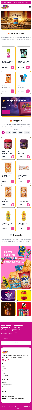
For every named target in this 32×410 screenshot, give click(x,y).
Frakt (3, 386)
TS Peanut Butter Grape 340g (22, 152)
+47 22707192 (10, 394)
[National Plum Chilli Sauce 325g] (8, 309)
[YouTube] (8, 360)
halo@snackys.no (10, 396)
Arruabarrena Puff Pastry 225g (7, 176)
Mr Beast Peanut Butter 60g (22, 86)
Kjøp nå (6, 112)
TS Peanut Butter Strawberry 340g (7, 152)
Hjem (3, 366)
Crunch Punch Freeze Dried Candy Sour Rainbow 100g (23, 63)
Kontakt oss (5, 375)
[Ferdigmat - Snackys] (24, 295)
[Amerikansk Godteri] (16, 267)
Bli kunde (4, 368)
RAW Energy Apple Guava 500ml (7, 62)
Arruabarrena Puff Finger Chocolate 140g (23, 177)
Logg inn (4, 373)
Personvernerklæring (7, 384)
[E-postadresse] (16, 338)
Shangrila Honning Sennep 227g (7, 224)
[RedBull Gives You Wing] (8, 295)
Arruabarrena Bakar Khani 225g (7, 200)
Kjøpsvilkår (4, 382)
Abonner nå (16, 342)
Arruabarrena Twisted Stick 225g (23, 200)
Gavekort (4, 370)
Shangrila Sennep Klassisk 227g (22, 224)
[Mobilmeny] (30, 7)
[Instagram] (3, 360)
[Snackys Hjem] (5, 7)
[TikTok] (5, 360)
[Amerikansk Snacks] (24, 309)
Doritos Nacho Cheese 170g (6, 86)
